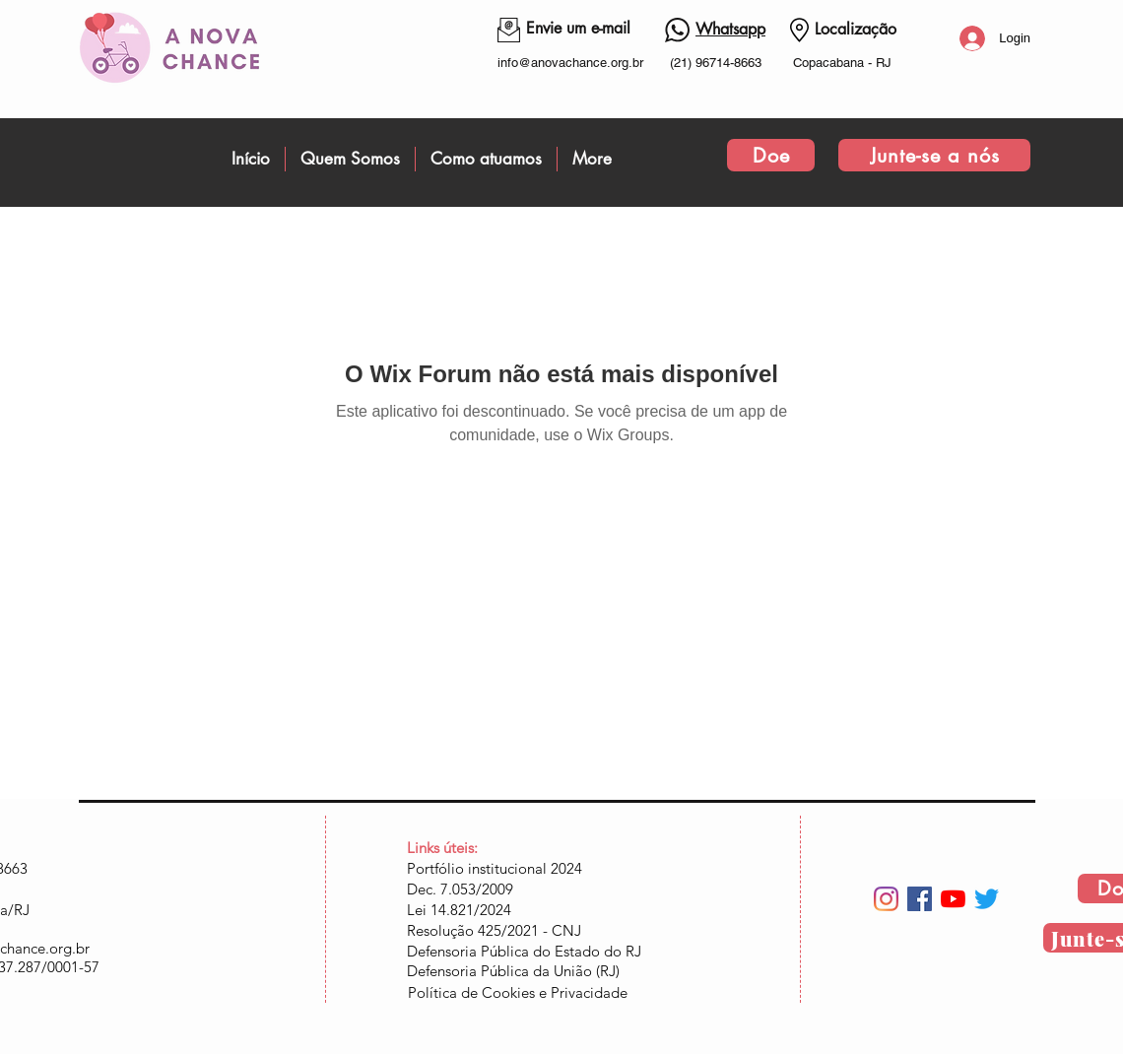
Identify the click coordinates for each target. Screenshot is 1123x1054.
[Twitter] (986, 899)
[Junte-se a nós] (934, 155)
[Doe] (771, 155)
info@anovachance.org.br (570, 62)
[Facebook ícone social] (919, 899)
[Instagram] (886, 899)
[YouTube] (953, 899)
